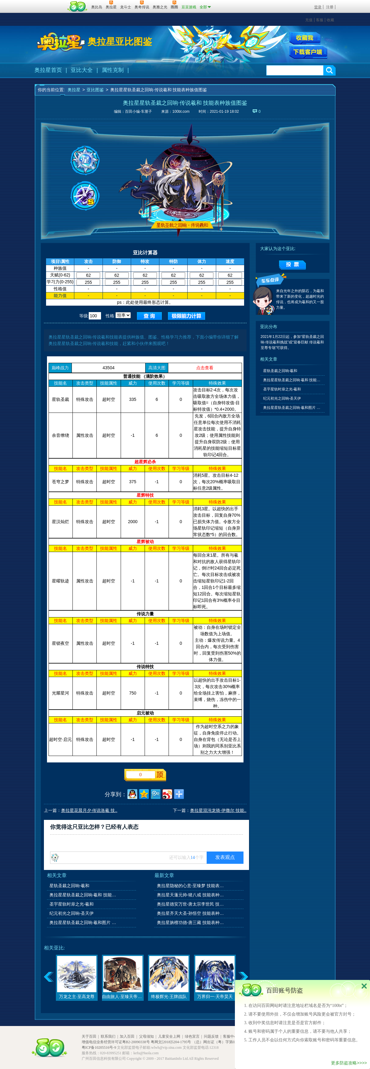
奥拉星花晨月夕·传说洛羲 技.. (89, 810)
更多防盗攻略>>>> (349, 1062)
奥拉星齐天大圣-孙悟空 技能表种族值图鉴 (191, 913)
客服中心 (230, 1036)
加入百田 (127, 1036)
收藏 (330, 20)
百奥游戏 (50, 3)
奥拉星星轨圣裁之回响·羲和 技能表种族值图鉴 (83, 894)
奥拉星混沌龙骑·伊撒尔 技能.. (218, 810)
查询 (149, 316)
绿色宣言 (192, 1036)
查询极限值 (186, 316)
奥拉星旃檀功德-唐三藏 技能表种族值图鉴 (191, 922)
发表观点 (225, 857)
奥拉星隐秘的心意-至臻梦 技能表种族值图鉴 (191, 885)
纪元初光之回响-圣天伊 (71, 913)
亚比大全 (82, 70)
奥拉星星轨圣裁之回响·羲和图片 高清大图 (83, 922)
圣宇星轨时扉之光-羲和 (71, 904)
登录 (317, 7)
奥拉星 (74, 89)
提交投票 (292, 265)
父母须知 (146, 1036)
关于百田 (89, 1036)
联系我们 (108, 1036)
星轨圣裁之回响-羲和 (69, 885)
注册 (329, 7)
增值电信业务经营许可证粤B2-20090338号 (116, 1042)
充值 (309, 20)
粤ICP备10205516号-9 (99, 1047)
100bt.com (180, 111)
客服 (319, 20)
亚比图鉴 (95, 89)
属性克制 (113, 70)
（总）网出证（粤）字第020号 (217, 1042)
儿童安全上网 (169, 1036)
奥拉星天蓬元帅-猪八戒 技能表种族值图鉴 (191, 894)
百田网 (77, 6)
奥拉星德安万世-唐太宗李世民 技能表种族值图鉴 (191, 904)
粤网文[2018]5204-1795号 (171, 1042)
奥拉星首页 (48, 70)
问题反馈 (211, 1036)
